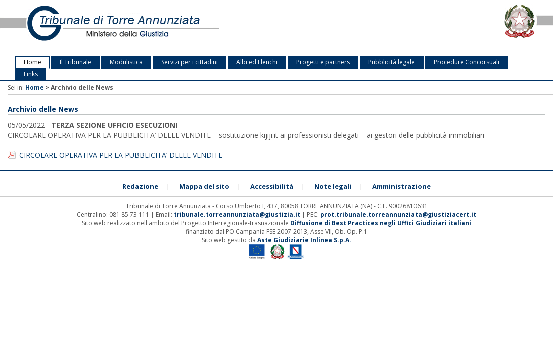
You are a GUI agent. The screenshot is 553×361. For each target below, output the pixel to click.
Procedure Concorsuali (466, 62)
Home (32, 62)
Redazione (140, 186)
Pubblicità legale (391, 62)
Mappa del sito (204, 186)
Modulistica (126, 62)
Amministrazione (401, 186)
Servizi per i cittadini (189, 62)
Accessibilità (271, 186)
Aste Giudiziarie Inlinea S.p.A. (304, 240)
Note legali (332, 186)
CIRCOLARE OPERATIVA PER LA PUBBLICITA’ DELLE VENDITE (120, 155)
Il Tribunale (75, 62)
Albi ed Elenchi (257, 62)
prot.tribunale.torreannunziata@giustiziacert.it (398, 214)
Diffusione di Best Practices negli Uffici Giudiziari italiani (380, 223)
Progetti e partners (323, 62)
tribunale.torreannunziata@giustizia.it (238, 214)
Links (31, 74)
